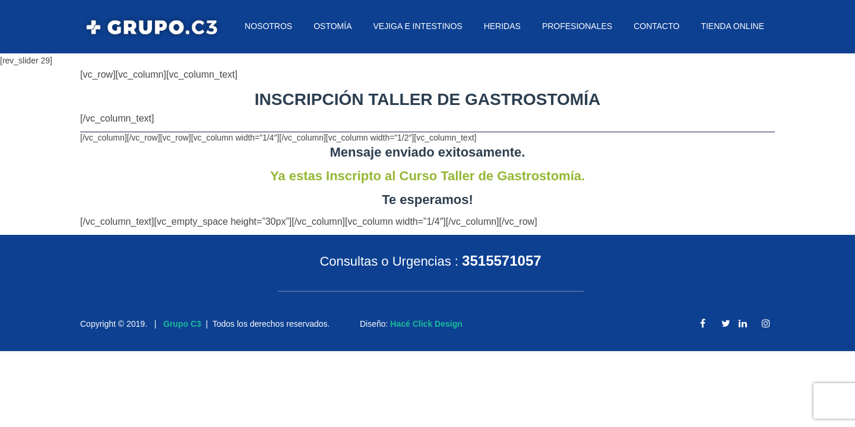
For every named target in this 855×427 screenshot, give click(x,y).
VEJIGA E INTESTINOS (417, 26)
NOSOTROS (268, 26)
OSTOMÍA (333, 26)
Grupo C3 (182, 324)
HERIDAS (502, 26)
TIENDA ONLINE (732, 26)
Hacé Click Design (426, 324)
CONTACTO (656, 26)
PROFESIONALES (577, 26)
